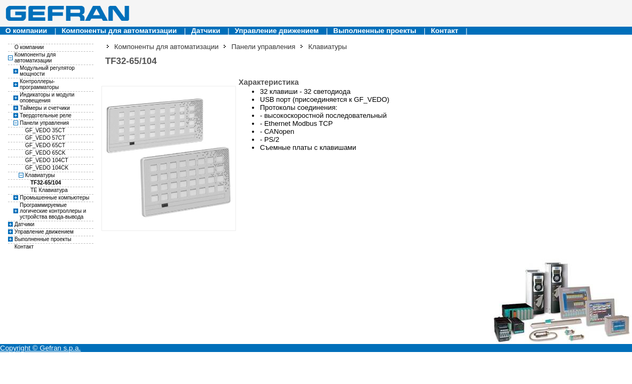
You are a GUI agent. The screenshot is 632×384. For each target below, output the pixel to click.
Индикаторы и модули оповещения (47, 97)
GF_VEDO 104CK (46, 168)
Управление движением (277, 31)
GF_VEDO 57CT (45, 138)
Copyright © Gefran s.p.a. (40, 348)
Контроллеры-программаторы (39, 84)
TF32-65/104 (45, 183)
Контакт (444, 31)
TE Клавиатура (49, 190)
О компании (26, 31)
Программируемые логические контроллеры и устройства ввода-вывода (53, 211)
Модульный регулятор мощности (47, 71)
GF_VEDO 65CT (45, 145)
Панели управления (44, 123)
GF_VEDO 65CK (45, 153)
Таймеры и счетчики (45, 108)
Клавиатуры (40, 175)
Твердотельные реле (46, 115)
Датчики (205, 31)
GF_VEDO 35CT (45, 130)
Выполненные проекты (374, 31)
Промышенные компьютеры (54, 198)
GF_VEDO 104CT (46, 160)
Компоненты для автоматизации (119, 31)
